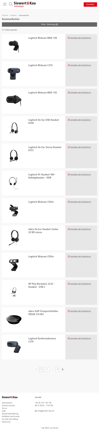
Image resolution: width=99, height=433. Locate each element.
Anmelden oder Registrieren (80, 38)
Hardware (13, 15)
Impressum (6, 422)
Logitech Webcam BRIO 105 (42, 93)
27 (58, 369)
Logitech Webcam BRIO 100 (42, 38)
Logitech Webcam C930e (41, 257)
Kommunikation (24, 15)
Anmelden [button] (90, 4)
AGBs (4, 411)
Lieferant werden (8, 406)
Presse (4, 408)
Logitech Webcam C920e (41, 202)
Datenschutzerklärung (10, 414)
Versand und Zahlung (10, 419)
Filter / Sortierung (49, 24)
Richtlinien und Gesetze (11, 417)
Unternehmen (7, 403)
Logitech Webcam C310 (40, 65)
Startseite (5, 15)
